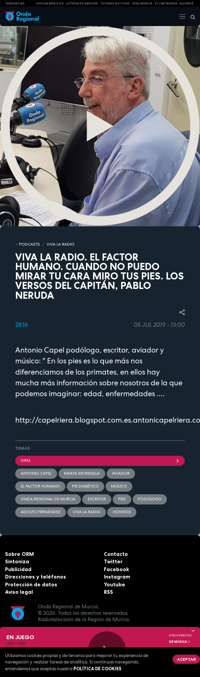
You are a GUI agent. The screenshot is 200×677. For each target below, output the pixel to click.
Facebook (116, 569)
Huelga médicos (50, 3)
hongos (122, 512)
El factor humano (40, 486)
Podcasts (29, 244)
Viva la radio (87, 512)
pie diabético (85, 486)
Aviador (121, 473)
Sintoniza (17, 561)
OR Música (180, 642)
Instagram (117, 576)
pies (122, 499)
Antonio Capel (36, 473)
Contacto (116, 554)
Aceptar (186, 659)
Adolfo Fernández (41, 512)
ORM (100, 460)
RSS (108, 592)
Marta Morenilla (82, 473)
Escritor (97, 499)
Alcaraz (187, 3)
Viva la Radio (60, 244)
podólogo (149, 499)
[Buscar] (190, 16)
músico (119, 486)
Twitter (113, 561)
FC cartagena (166, 3)
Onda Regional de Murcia (48, 499)
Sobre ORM (19, 554)
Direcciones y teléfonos (35, 576)
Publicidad (18, 569)
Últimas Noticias (115, 3)
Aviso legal (19, 592)
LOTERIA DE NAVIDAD (82, 3)
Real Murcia (142, 3)
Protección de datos (31, 584)
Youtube (114, 584)
